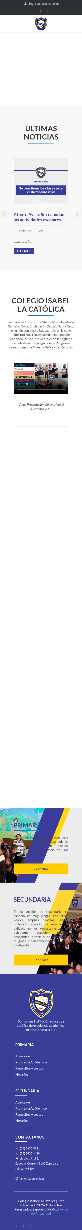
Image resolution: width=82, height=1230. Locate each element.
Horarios (21, 1074)
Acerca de (22, 1056)
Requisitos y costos (29, 1068)
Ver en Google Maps (31, 1178)
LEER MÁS (25, 251)
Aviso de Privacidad (49, 1211)
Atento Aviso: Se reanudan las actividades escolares (39, 217)
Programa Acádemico (31, 1062)
